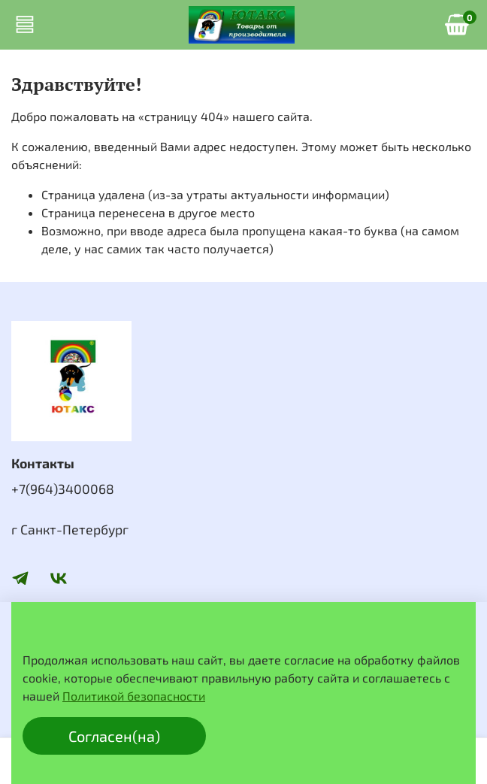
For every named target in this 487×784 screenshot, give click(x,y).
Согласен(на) (114, 736)
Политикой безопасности (133, 696)
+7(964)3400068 (62, 488)
